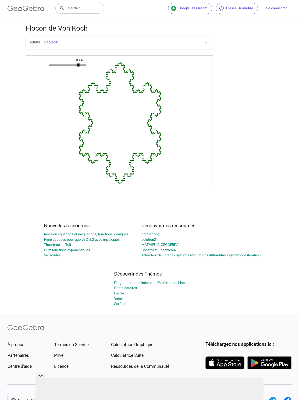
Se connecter (276, 8)
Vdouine (51, 42)
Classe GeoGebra (236, 8)
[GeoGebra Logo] (25, 8)
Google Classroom (189, 8)
